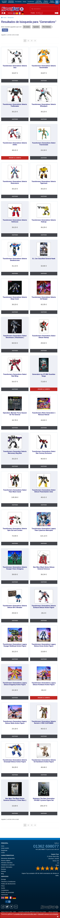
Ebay (16, 906)
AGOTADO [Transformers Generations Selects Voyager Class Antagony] (15, 582)
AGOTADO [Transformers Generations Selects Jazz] (15, 80)
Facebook (2, 906)
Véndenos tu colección (8, 865)
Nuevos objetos (5, 860)
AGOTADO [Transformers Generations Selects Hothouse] (15, 235)
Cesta (3, 852)
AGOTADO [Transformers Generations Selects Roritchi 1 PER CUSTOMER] (44, 736)
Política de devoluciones (8, 883)
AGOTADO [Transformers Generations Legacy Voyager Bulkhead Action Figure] (15, 659)
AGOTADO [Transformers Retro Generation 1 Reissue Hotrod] (44, 427)
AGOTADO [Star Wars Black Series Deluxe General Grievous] (44, 582)
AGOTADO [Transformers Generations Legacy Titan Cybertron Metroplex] (44, 543)
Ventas (24, 1)
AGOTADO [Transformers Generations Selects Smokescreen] (15, 273)
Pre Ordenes (18, 1)
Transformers (31, 1)
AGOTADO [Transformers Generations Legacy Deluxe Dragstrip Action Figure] (15, 697)
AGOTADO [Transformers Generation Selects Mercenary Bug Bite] (15, 466)
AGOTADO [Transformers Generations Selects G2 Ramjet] (44, 312)
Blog (2, 873)
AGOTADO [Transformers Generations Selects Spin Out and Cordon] (15, 543)
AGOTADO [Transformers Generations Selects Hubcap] (44, 235)
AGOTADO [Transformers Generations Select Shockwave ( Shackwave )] (15, 350)
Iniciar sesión (7, 13)
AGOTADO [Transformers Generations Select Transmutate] (44, 157)
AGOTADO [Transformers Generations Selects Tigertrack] (44, 196)
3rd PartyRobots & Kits (38, 1)
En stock (26, 27)
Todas (5, 30)
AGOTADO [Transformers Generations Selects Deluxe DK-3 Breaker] (15, 620)
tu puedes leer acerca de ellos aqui (24, 914)
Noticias (10, 13)
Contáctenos (4, 13)
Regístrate (4, 850)
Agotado (36, 27)
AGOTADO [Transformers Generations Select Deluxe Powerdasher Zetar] (44, 505)
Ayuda (3, 888)
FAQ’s (3, 886)
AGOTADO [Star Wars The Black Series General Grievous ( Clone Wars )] (15, 813)
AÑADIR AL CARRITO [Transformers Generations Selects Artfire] (15, 157)
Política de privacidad (7, 892)
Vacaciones (4, 894)
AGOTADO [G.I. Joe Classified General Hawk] (44, 273)
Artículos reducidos (6, 862)
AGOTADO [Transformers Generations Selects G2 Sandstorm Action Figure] (44, 775)
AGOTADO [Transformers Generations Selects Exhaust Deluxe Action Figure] (44, 620)
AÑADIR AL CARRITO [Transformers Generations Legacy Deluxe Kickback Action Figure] (44, 697)
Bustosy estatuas (52, 1)
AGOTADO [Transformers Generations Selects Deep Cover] (15, 312)
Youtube (11, 906)
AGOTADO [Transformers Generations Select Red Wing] (15, 389)
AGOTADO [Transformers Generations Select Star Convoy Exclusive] (44, 466)
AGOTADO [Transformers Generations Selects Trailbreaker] (15, 119)
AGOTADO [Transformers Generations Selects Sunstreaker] (44, 80)
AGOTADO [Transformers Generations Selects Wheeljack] (44, 119)
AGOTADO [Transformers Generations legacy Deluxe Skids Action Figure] (15, 736)
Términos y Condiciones (8, 881)
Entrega (3, 879)
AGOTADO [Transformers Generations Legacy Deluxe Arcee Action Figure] (44, 659)
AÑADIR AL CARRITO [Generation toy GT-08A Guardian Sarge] (44, 389)
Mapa (57, 865)
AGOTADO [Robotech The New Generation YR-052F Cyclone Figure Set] (44, 813)
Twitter (7, 906)
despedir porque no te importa (48, 914)
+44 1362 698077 (40, 849)
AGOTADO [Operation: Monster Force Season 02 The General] (15, 427)
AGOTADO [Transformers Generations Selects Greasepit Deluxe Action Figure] (15, 775)
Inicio (2, 13)
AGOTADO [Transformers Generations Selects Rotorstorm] (15, 196)
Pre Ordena (46, 27)
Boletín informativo (6, 867)
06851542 (32, 911)
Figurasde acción (45, 1)
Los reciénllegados (4, 1)
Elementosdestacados (11, 1)
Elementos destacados (8, 858)
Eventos (3, 869)
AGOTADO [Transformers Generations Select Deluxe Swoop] (44, 350)
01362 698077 (46, 846)
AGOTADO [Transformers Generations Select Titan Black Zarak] (15, 505)
